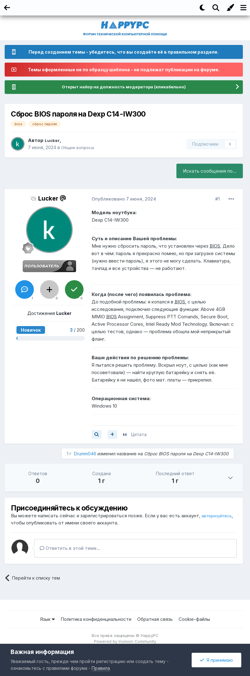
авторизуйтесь (28, 523)
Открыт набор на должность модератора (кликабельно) (123, 87)
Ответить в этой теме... (70, 549)
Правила (101, 668)
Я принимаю (216, 660)
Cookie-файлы (194, 619)
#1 (217, 199)
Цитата (139, 434)
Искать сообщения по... (209, 171)
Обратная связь (155, 619)
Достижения (49, 313)
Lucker (53, 141)
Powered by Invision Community (125, 641)
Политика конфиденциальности (96, 619)
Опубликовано (124, 199)
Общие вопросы (79, 148)
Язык (47, 619)
